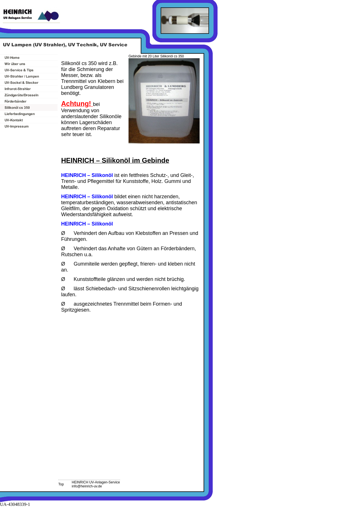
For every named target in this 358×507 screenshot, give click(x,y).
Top (61, 484)
